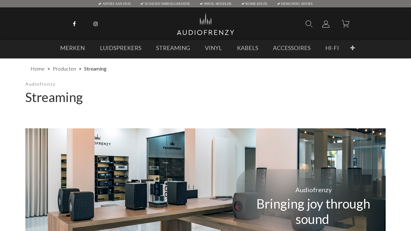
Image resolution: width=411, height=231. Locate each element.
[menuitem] (72, 48)
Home (38, 68)
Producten (64, 68)
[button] (352, 48)
